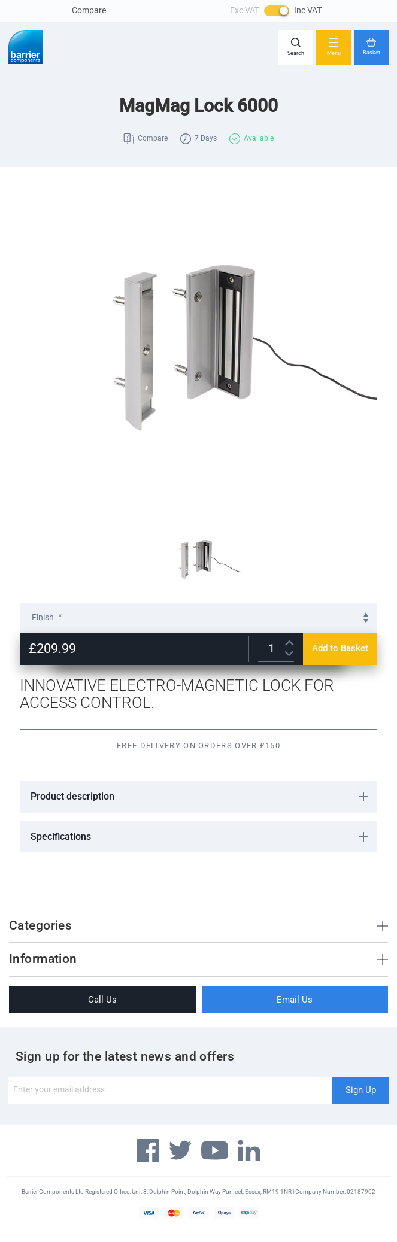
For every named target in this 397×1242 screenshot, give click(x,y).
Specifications (61, 836)
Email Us (295, 999)
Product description (72, 796)
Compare (89, 10)
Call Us (102, 999)
